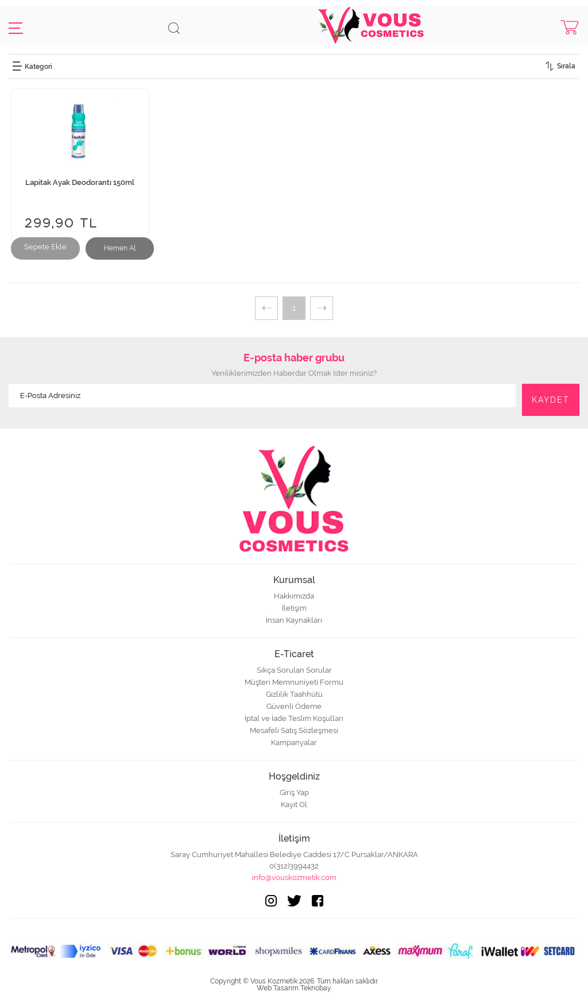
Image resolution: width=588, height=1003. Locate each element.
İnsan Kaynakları (294, 620)
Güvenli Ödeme (294, 706)
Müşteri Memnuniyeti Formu (294, 682)
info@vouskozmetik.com (294, 877)
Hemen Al (120, 248)
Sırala (566, 66)
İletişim (294, 608)
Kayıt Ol (294, 804)
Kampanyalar (294, 742)
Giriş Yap (294, 792)
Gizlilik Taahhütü (294, 694)
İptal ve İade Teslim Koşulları (294, 718)
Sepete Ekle (45, 246)
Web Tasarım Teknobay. (294, 988)
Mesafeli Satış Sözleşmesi (294, 730)
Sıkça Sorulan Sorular (294, 670)
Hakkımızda (294, 596)
